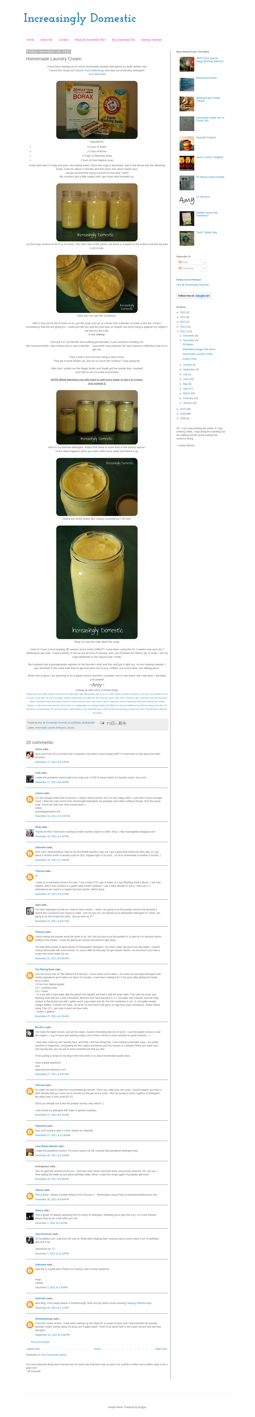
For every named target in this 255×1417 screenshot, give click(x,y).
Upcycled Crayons (206, 137)
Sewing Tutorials (151, 39)
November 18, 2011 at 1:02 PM (52, 836)
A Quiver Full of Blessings (89, 70)
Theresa (40, 871)
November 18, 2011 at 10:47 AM (52, 816)
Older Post (161, 1349)
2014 (183, 317)
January (187, 403)
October (187, 364)
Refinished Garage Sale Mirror (198, 349)
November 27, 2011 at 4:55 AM (52, 1016)
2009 (183, 413)
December (189, 335)
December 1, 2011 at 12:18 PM (52, 1253)
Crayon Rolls (189, 359)
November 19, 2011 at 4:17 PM (52, 894)
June (186, 379)
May (185, 384)
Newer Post (33, 1349)
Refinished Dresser (206, 78)
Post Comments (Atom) (53, 1354)
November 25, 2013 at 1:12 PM (52, 1307)
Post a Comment (40, 1342)
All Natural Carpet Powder (210, 177)
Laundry (71, 727)
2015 (183, 312)
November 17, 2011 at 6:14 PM (52, 762)
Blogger (142, 1407)
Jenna (38, 749)
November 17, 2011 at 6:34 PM (52, 782)
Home (30, 39)
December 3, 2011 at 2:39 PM (51, 1287)
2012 (183, 326)
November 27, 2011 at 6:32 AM (52, 1114)
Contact (63, 39)
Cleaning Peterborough (138, 1303)
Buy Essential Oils (123, 39)
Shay (38, 827)
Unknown (40, 847)
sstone (39, 793)
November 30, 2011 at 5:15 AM (52, 1155)
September (189, 369)
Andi (38, 772)
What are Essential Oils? (90, 39)
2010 (183, 409)
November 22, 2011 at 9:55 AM (52, 958)
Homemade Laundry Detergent (50, 727)
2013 (183, 321)
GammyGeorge (44, 1318)
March (187, 393)
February (188, 398)
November (189, 340)
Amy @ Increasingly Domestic (193, 284)
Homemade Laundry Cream (197, 354)
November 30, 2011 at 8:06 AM (52, 1179)
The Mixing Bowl (45, 969)
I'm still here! (203, 196)
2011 (183, 331)
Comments (186, 268)
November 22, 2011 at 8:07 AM (52, 921)
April (38, 904)
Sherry (39, 1210)
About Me (46, 39)
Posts (183, 262)
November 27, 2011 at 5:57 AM (52, 1074)
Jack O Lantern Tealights (209, 157)
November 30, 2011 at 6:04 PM (52, 1199)
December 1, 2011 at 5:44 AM (51, 1223)
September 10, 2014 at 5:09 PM (52, 1334)
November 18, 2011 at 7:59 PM (52, 860)
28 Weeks (187, 344)
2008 (183, 418)
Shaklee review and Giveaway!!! (206, 214)
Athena (39, 1190)
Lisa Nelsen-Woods (46, 1146)
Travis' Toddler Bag (206, 232)
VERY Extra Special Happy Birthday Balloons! (210, 60)
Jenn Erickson (43, 1234)
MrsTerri (40, 1027)
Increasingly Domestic (80, 19)
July (185, 374)
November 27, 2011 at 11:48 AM (52, 1135)
